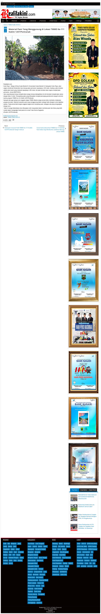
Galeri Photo (92, 490)
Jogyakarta (6, 549)
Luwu (45, 571)
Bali (9, 543)
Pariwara (86, 560)
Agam (29, 546)
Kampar (41, 569)
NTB (10, 555)
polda (95, 566)
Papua (18, 555)
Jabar (19, 543)
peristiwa (83, 566)
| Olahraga (71, 21)
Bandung (55, 543)
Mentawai (35, 574)
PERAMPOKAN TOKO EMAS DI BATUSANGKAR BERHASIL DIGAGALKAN (87, 496)
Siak (42, 586)
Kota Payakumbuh (58, 560)
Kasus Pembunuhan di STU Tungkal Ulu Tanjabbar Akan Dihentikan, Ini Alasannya (86, 526)
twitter (89, 3)
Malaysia (79, 557)
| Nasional (7, 21)
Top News (74, 490)
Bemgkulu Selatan (40, 549)
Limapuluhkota (38, 571)
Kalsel (17, 549)
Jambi (5, 546)
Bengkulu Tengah (33, 557)
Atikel (78, 543)
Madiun (71, 563)
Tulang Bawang (32, 597)
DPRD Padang (92, 546)
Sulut (15, 560)
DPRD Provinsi (92, 549)
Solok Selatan (38, 588)
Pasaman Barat (43, 580)
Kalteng (5, 552)
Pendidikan (80, 563)
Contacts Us (10, 6)
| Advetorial (26, 21)
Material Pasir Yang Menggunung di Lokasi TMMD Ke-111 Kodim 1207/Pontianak (36, 30)
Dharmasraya (32, 560)
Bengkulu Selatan (33, 555)
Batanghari (31, 549)
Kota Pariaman (66, 557)
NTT (14, 555)
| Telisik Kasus (46, 21)
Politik (86, 563)
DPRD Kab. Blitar (82, 546)
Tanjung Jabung (32, 594)
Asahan (35, 546)
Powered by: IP (50, 612)
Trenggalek (41, 594)
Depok (68, 546)
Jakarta (64, 549)
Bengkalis (30, 552)
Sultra (10, 560)
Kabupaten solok (32, 569)
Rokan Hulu (31, 586)
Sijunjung (30, 588)
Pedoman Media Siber (21, 6)
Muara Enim (31, 577)
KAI (92, 552)
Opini (91, 557)
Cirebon (55, 546)
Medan (67, 566)
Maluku (5, 555)
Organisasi (80, 560)
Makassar (55, 566)
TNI (90, 563)
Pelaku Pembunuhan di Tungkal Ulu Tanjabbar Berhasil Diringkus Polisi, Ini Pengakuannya (87, 516)
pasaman (39, 602)
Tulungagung (31, 602)
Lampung (20, 552)
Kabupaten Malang (33, 566)
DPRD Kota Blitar (92, 543)
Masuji (30, 574)
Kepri (15, 552)
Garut (59, 549)
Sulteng (5, 560)
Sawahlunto (56, 574)
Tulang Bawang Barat (34, 600)
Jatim (14, 546)
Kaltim (10, 552)
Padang (55, 569)
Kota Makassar (57, 557)
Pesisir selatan (32, 583)
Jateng (10, 546)
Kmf (91, 555)
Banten (40, 546)
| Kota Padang (92, 21)
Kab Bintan (40, 560)
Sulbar (21, 557)
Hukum (79, 552)
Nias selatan (39, 577)
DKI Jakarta (61, 546)
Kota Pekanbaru (57, 563)
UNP (78, 566)
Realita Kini (42, 607)
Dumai (54, 549)
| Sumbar (56, 21)
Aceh (4, 543)
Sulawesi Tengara (13, 557)
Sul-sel (5, 557)
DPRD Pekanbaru (82, 549)
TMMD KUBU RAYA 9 (14, 117)
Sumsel (5, 563)
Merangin (42, 574)
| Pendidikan (81, 21)
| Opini (63, 21)
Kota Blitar (62, 555)
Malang (61, 566)
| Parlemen (16, 21)
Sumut (11, 563)
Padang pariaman (33, 580)
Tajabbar (30, 591)
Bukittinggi (67, 543)
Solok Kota (63, 574)
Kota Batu (55, 555)
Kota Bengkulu (64, 552)
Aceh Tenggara (40, 543)
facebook (92, 3)
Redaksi (31, 6)
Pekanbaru (56, 571)
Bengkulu (13, 543)
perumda (89, 566)
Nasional (85, 557)
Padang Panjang (62, 569)
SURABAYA (63, 571)
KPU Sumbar (80, 555)
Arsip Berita (83, 490)
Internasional (86, 552)
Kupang (65, 563)
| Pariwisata (35, 21)
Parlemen (93, 560)
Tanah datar (37, 591)
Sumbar (20, 560)
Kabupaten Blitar (32, 563)
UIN (94, 563)
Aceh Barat (31, 543)
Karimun (30, 571)
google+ (95, 3)
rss (97, 3)
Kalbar (12, 549)
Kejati (87, 555)
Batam (45, 546)
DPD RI (84, 543)
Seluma (38, 586)
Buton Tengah (43, 557)
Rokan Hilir (40, 583)
